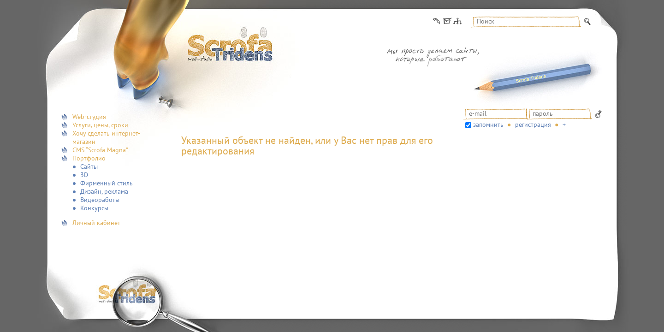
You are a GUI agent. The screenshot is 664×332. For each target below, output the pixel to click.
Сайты (89, 166)
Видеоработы (99, 200)
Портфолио (89, 158)
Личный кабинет (96, 223)
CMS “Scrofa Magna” (100, 150)
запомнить (488, 124)
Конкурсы (94, 208)
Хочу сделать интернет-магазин (106, 137)
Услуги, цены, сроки (100, 125)
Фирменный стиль (106, 183)
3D (84, 175)
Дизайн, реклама (104, 191)
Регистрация (533, 124)
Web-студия (89, 117)
